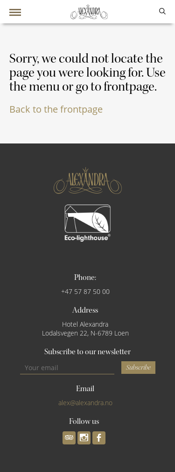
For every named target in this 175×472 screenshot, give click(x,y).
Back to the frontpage (56, 109)
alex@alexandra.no (85, 402)
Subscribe (138, 367)
